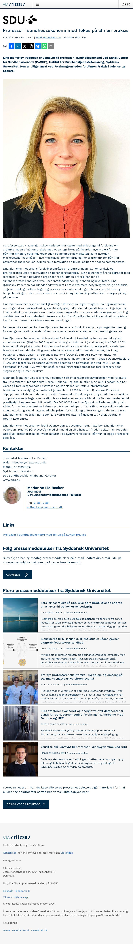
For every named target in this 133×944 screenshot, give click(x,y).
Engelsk (16, 930)
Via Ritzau (67, 852)
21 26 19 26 (41, 502)
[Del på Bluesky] (38, 46)
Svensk (35, 930)
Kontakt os (9, 852)
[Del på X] (25, 46)
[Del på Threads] (31, 46)
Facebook (21, 890)
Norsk (25, 930)
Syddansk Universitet (48, 37)
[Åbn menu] (38, 4)
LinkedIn (8, 890)
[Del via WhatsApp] (44, 46)
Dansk (6, 930)
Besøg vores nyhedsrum (26, 804)
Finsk (44, 930)
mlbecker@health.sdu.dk (45, 507)
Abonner (17, 574)
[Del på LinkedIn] (18, 46)
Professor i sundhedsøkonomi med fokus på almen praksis (44, 534)
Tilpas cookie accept (16, 897)
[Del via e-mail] (51, 46)
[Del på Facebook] (11, 46)
